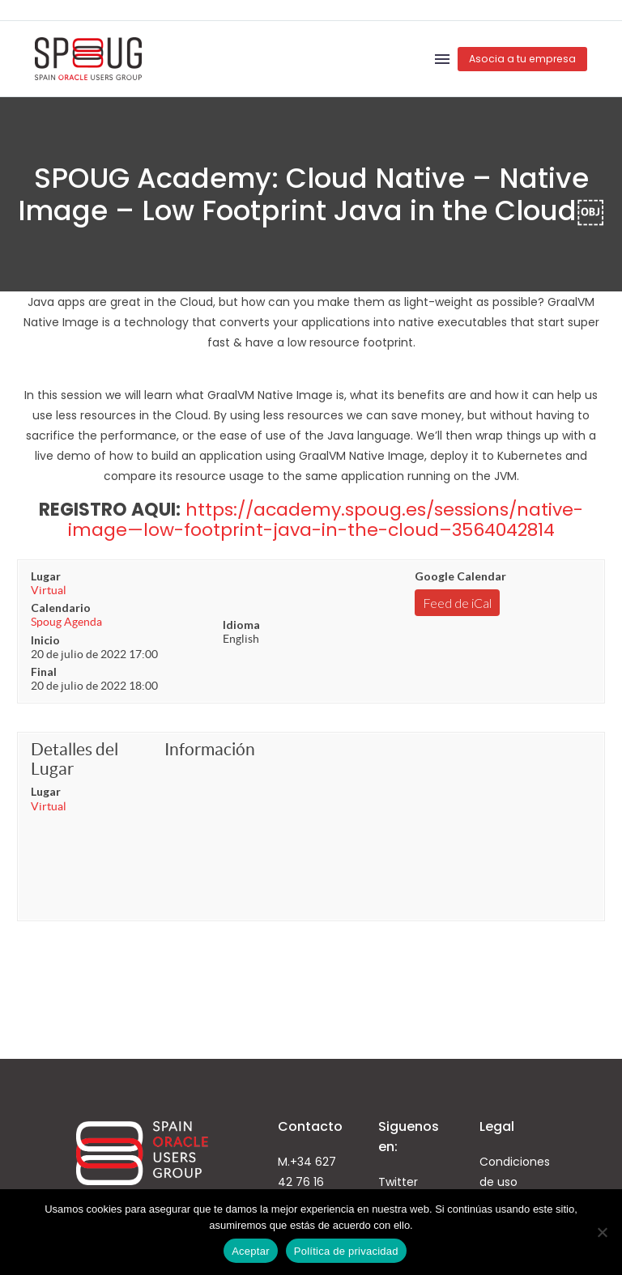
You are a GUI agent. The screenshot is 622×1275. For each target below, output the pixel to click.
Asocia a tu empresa (522, 59)
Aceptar (251, 1251)
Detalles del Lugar (74, 759)
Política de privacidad (346, 1251)
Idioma (241, 624)
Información (209, 749)
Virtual (48, 590)
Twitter (398, 1182)
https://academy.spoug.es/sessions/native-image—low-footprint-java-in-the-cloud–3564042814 (326, 519)
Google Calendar (460, 576)
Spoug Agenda (66, 621)
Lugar (46, 576)
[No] (602, 1232)
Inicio (45, 640)
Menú (442, 59)
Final (44, 671)
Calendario (61, 607)
